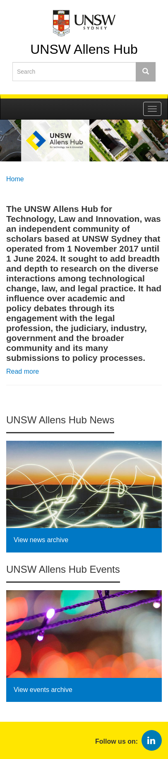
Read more (22, 371)
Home (15, 179)
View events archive (43, 689)
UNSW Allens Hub (84, 49)
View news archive (41, 539)
